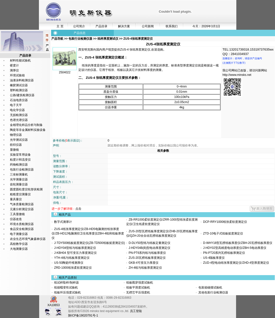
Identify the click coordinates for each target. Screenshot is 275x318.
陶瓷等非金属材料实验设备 (28, 130)
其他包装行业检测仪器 (212, 292)
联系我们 (172, 26)
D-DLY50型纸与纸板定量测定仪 (148, 243)
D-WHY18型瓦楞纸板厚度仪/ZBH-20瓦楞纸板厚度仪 (236, 243)
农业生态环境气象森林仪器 (28, 239)
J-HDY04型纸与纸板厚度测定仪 (74, 248)
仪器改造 (16, 219)
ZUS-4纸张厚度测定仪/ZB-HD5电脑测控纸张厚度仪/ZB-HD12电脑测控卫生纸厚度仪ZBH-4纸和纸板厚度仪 (88, 233)
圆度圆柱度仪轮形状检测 (26, 189)
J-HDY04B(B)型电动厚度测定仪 (148, 248)
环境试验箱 (17, 75)
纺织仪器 (16, 144)
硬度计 (14, 65)
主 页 (60, 26)
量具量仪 (16, 199)
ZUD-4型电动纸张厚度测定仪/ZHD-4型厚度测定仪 (235, 262)
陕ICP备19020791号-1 (83, 315)
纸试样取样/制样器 (66, 282)
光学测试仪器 (19, 140)
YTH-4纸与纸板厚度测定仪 (71, 258)
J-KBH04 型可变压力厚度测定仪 (75, 253)
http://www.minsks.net (236, 75)
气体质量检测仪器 (22, 204)
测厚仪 (14, 70)
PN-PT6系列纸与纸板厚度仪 (146, 253)
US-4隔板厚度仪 (213, 258)
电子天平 (16, 105)
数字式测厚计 (62, 222)
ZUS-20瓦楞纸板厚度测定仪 (146, 258)
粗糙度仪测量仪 (20, 194)
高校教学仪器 (19, 244)
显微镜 (14, 149)
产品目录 (101, 26)
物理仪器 (16, 135)
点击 (78, 208)
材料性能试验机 (20, 60)
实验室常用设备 (20, 154)
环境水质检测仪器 (22, 224)
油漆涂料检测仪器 (22, 80)
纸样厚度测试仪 (107, 38)
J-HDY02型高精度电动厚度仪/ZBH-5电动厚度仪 (233, 248)
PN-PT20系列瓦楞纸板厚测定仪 (223, 253)
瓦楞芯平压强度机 (137, 292)
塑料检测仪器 (19, 90)
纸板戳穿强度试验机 (139, 282)
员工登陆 (136, 311)
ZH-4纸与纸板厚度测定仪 (144, 267)
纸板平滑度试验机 (137, 287)
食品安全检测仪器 (22, 229)
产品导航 (57, 38)
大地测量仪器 (19, 249)
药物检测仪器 (19, 164)
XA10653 (53, 303)
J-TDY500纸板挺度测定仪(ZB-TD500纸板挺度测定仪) (89, 243)
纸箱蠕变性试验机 (65, 287)
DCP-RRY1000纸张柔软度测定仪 (224, 222)
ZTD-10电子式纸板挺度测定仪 (222, 233)
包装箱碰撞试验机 (209, 287)
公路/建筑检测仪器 (22, 95)
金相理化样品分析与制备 (26, 125)
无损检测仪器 (19, 115)
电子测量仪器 (19, 234)
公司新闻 (148, 26)
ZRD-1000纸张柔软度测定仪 (72, 267)
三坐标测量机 (19, 174)
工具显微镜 (17, 214)
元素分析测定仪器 (22, 209)
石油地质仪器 (19, 100)
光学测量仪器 (19, 179)
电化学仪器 (17, 110)
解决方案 (124, 26)
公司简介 (79, 26)
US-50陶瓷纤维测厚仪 (68, 262)
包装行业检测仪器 (22, 169)
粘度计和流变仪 (20, 159)
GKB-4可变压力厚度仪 (142, 262)
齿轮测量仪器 (19, 184)
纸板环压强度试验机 (67, 292)
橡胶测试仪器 (19, 85)
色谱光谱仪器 (19, 120)
